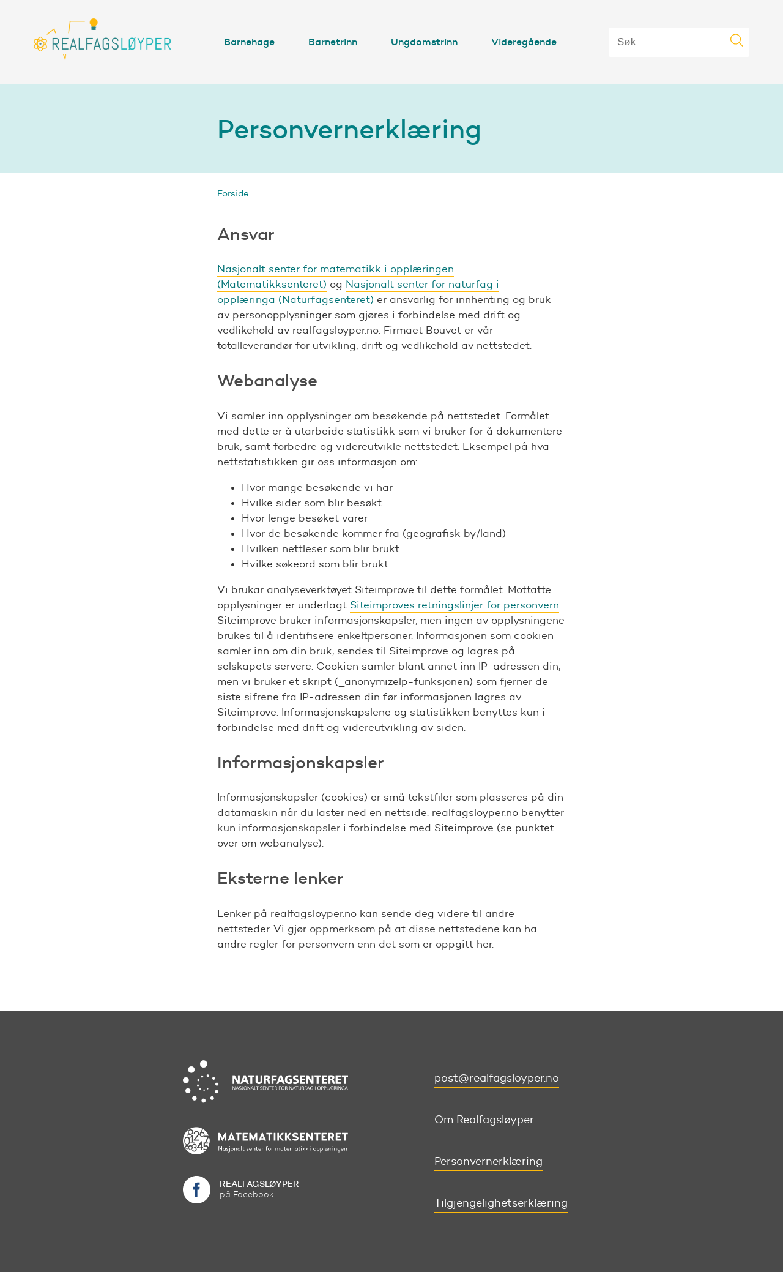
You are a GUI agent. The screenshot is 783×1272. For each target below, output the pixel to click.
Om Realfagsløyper (484, 1119)
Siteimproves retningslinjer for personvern (454, 605)
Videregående (524, 42)
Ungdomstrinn (424, 42)
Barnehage (249, 42)
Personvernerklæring (488, 1161)
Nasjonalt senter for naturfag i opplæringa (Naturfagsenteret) (358, 291)
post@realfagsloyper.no (496, 1078)
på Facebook (259, 1189)
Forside (233, 193)
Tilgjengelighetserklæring (501, 1203)
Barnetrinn (332, 42)
